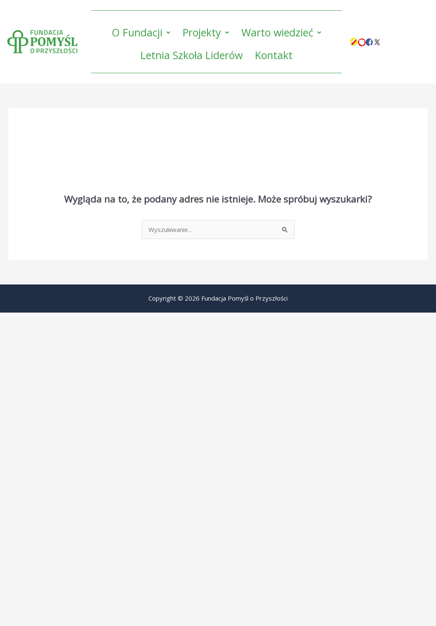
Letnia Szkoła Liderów (192, 55)
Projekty (206, 32)
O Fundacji (141, 32)
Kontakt (274, 55)
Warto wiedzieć (281, 32)
